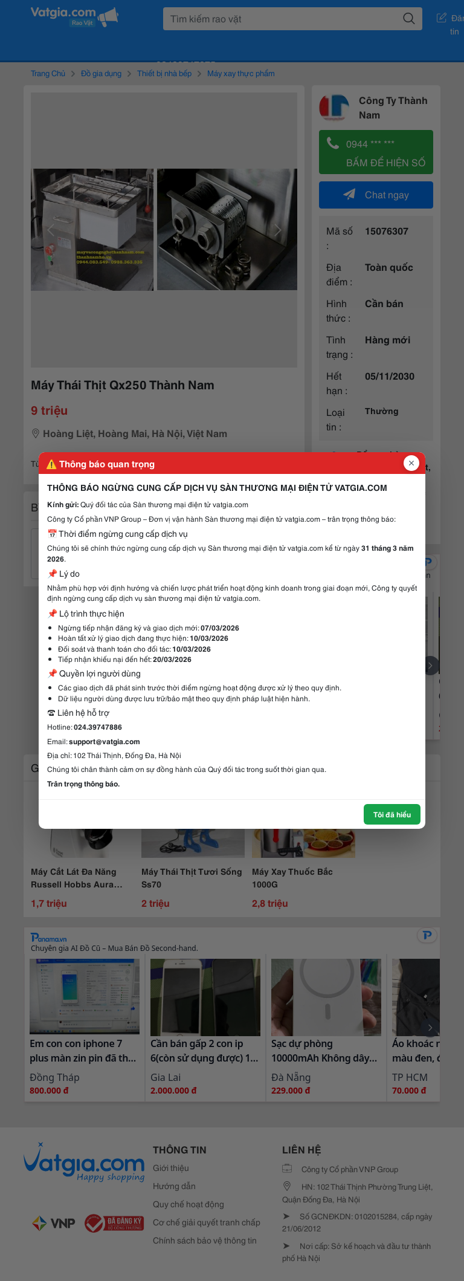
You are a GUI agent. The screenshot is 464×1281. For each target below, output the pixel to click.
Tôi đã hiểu (392, 814)
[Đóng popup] (411, 463)
